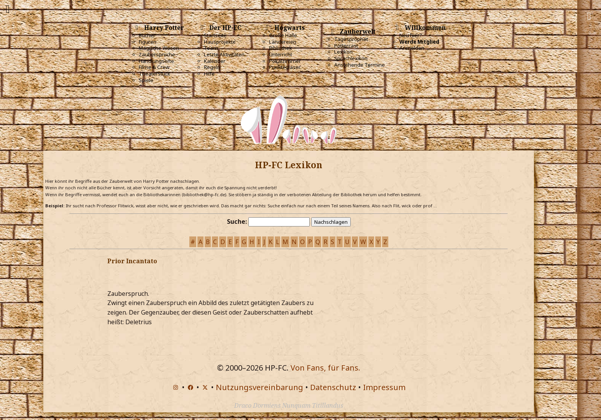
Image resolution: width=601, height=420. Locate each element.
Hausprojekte (220, 41)
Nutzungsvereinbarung (259, 387)
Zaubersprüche (157, 54)
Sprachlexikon (351, 58)
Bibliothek (280, 47)
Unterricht (280, 54)
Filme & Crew (154, 67)
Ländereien (282, 41)
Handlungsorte (156, 60)
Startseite (215, 35)
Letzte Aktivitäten (224, 54)
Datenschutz (333, 387)
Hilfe (209, 73)
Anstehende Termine (359, 64)
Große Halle (283, 35)
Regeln (212, 67)
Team (211, 47)
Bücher (147, 35)
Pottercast (346, 45)
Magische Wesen (159, 47)
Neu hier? (410, 35)
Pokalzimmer (285, 60)
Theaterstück (154, 73)
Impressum (384, 387)
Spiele (146, 80)
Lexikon (343, 51)
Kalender (214, 60)
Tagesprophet (351, 39)
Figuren (147, 41)
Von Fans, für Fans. (325, 368)
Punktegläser (284, 67)
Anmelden (411, 47)
